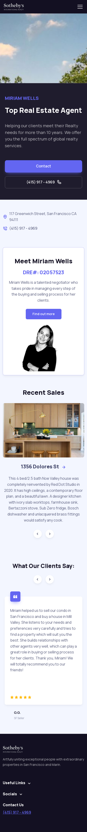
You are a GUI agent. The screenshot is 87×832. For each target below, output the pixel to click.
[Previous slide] (37, 534)
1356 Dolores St (43, 466)
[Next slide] (49, 534)
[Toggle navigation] (79, 7)
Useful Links (14, 782)
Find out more (43, 314)
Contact (43, 166)
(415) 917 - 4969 (44, 182)
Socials (10, 793)
